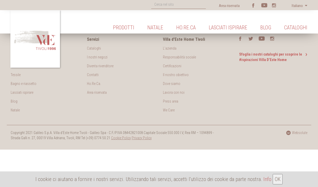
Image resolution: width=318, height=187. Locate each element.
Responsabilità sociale (179, 57)
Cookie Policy (121, 138)
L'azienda (169, 48)
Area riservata (229, 5)
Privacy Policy (142, 138)
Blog (265, 27)
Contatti (93, 75)
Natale (155, 27)
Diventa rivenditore (100, 66)
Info (267, 179)
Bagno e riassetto (23, 84)
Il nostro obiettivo (176, 75)
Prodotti (123, 27)
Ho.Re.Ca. (94, 84)
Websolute (296, 133)
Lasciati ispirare (228, 27)
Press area (170, 101)
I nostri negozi (97, 57)
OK (278, 179)
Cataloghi (295, 27)
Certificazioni (172, 66)
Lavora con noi (174, 92)
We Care (169, 110)
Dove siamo (171, 84)
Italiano (298, 5)
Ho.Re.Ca (186, 27)
